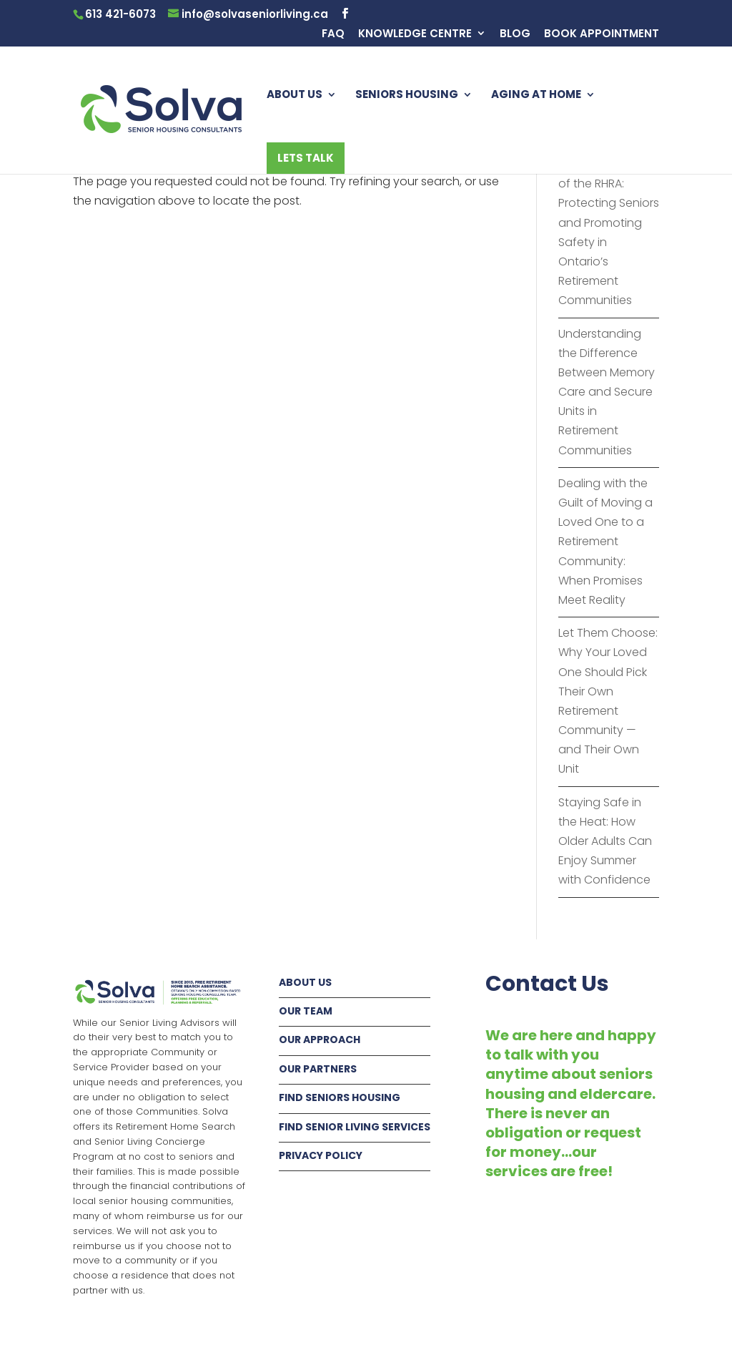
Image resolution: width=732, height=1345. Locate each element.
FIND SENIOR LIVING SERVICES (354, 1127)
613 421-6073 (120, 13)
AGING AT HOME (536, 95)
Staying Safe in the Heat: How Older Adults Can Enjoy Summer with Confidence (605, 841)
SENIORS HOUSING (406, 95)
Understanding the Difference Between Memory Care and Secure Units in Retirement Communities (606, 392)
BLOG (515, 34)
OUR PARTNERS (318, 1069)
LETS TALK (305, 157)
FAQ (333, 34)
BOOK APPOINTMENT (601, 34)
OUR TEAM (305, 1011)
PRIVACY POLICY (320, 1155)
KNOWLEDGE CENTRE (415, 34)
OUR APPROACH (319, 1039)
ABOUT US (294, 95)
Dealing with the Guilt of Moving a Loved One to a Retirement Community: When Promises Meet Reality (605, 541)
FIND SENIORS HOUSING (339, 1097)
